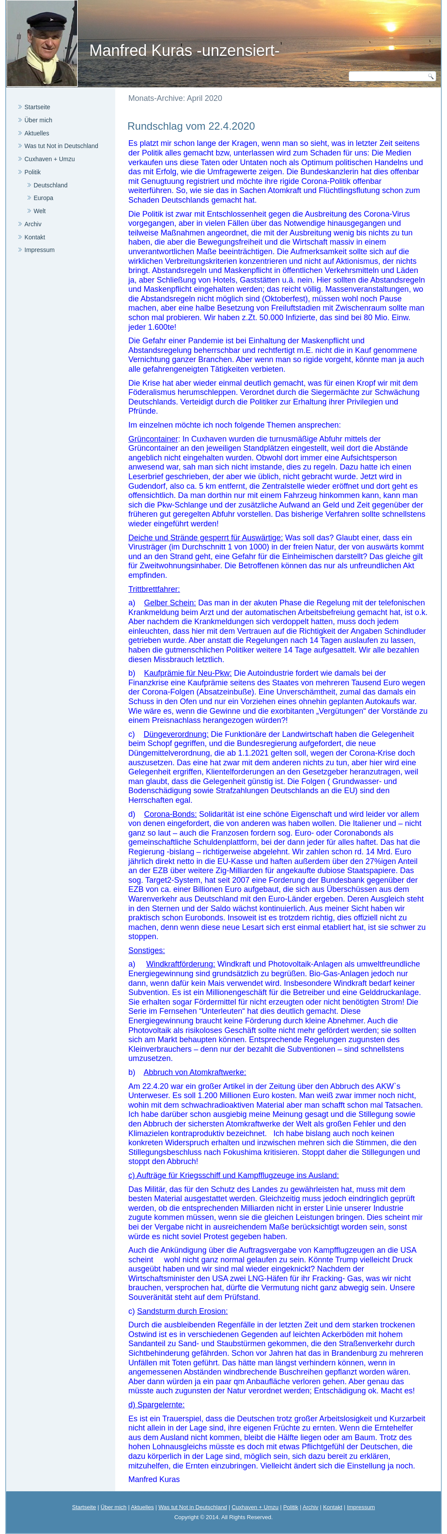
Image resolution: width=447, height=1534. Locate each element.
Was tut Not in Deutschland (61, 145)
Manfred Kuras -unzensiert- (184, 50)
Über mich (38, 120)
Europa (43, 197)
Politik (32, 172)
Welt (40, 210)
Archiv (32, 224)
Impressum (39, 249)
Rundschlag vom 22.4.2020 (191, 126)
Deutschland (51, 185)
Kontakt (34, 237)
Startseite (37, 107)
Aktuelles (36, 133)
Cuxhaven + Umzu (49, 158)
